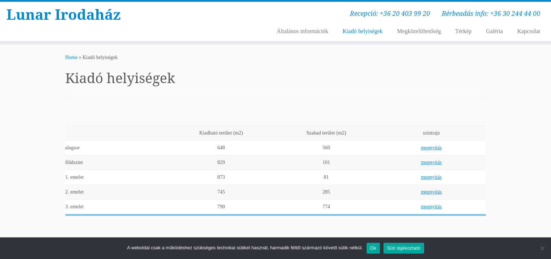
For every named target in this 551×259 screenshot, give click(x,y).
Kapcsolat (528, 31)
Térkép (463, 31)
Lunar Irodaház (63, 14)
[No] (542, 248)
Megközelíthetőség (419, 31)
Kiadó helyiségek (363, 31)
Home (71, 57)
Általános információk (303, 31)
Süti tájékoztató (404, 248)
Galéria (494, 31)
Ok (373, 248)
